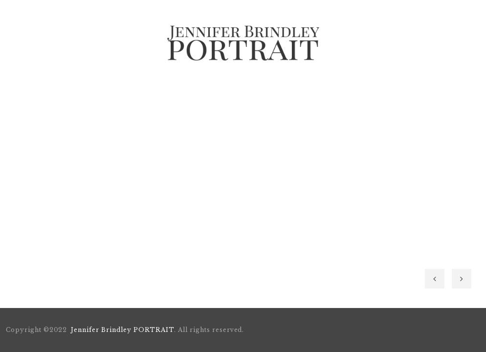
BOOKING (257, 86)
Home (99, 86)
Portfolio (198, 86)
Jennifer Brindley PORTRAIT (122, 329)
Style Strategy (323, 86)
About (144, 86)
